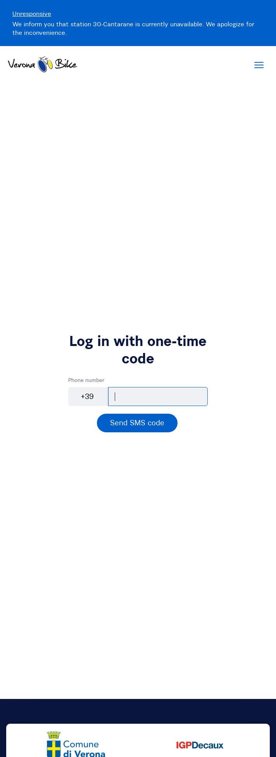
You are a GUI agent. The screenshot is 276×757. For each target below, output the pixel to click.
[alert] (137, 423)
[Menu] (259, 65)
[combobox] (88, 396)
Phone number (86, 380)
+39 (87, 396)
